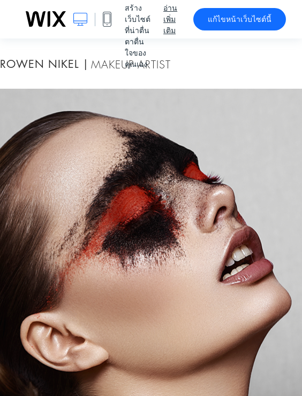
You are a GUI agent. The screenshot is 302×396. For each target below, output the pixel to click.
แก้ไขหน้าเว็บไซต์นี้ (239, 19)
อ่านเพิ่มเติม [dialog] (170, 19)
